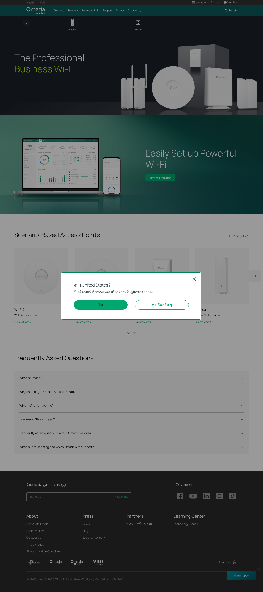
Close (194, 279)
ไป (101, 304)
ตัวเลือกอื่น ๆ (162, 304)
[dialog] (131, 296)
